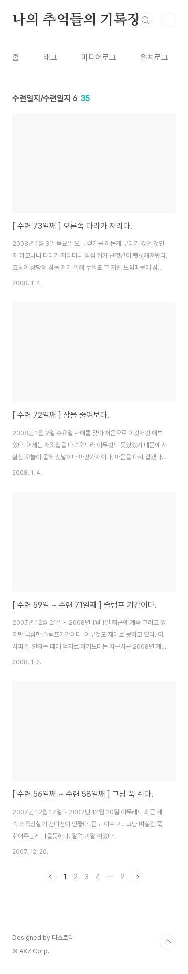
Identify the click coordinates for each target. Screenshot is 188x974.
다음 (137, 877)
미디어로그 (98, 57)
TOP (168, 942)
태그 (50, 57)
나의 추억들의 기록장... (81, 20)
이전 (51, 877)
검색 (145, 20)
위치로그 (154, 57)
